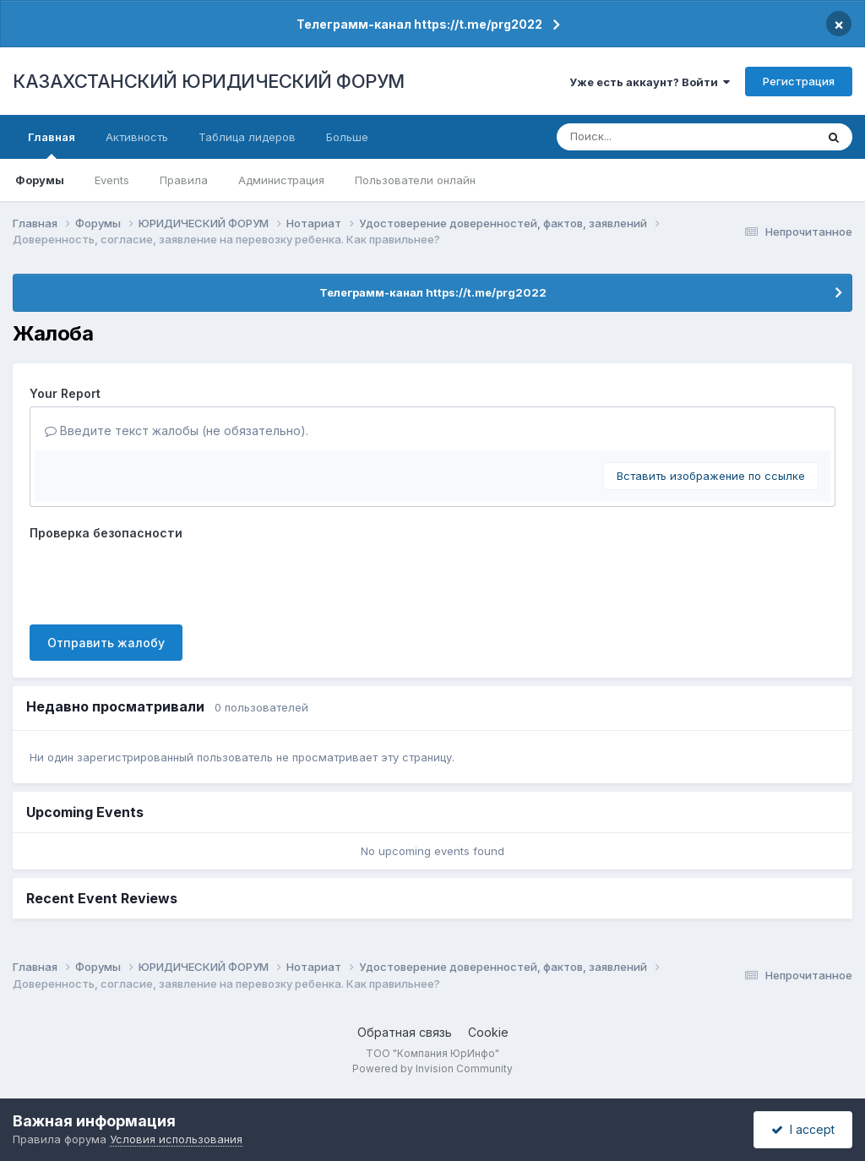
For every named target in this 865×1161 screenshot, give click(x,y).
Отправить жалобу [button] (106, 642)
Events (112, 180)
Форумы (39, 180)
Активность (137, 137)
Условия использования (176, 1139)
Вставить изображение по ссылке (711, 475)
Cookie (488, 1032)
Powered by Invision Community (432, 1068)
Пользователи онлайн (415, 180)
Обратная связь (404, 1032)
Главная (51, 144)
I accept (803, 1129)
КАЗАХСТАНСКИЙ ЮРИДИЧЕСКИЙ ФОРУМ (209, 81)
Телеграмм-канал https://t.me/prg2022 (419, 24)
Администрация (281, 180)
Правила (184, 180)
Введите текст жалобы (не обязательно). (176, 430)
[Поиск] (655, 136)
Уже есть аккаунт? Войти (649, 82)
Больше (347, 137)
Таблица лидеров (247, 137)
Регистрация (799, 81)
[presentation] (158, 579)
